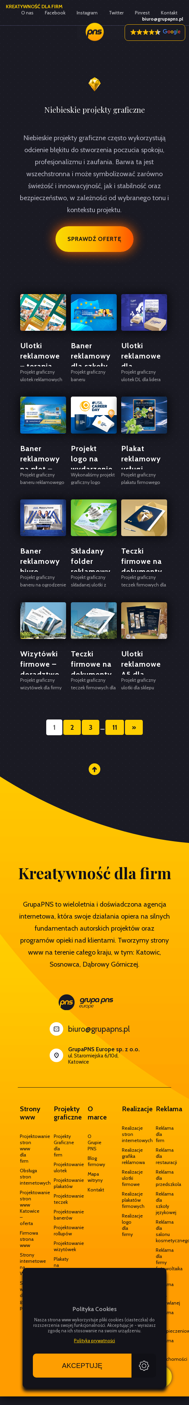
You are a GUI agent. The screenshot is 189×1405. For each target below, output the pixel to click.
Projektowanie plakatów (60, 1183)
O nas (27, 13)
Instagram (87, 13)
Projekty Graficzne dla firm (60, 1145)
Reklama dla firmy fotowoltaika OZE (162, 1262)
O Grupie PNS (94, 1142)
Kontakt (169, 13)
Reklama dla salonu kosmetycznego (162, 1231)
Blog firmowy (94, 1161)
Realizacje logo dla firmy (128, 1225)
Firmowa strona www (26, 1239)
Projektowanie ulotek (60, 1167)
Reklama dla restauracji (162, 1156)
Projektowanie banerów (60, 1215)
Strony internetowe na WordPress (26, 1264)
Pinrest (142, 13)
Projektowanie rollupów (60, 1230)
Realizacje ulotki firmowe (128, 1178)
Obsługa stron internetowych (26, 1176)
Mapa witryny (94, 1177)
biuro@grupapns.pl (99, 1029)
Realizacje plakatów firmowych (128, 1200)
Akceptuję (82, 1366)
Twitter (116, 13)
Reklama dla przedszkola (162, 1178)
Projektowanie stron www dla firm (26, 1148)
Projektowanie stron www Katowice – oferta (26, 1207)
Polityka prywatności (94, 1340)
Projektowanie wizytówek (60, 1246)
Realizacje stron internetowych (128, 1134)
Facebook (55, 13)
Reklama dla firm (162, 1134)
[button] (155, 32)
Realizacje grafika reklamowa (128, 1156)
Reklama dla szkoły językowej (162, 1203)
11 (114, 727)
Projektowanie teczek (60, 1199)
